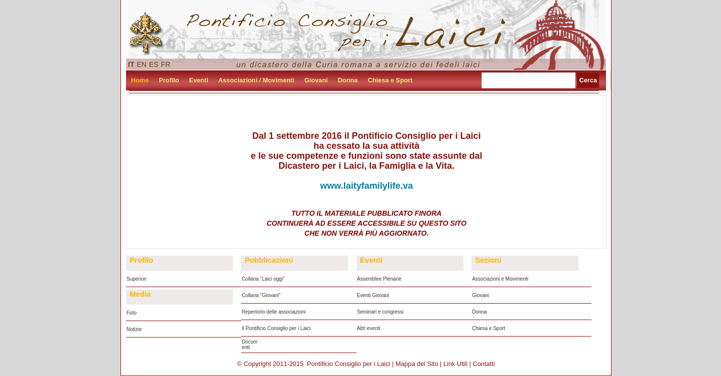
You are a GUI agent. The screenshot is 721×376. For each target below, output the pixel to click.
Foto (131, 313)
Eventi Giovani (373, 295)
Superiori (136, 279)
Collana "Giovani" (261, 295)
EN (142, 64)
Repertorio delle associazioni (274, 312)
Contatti (484, 364)
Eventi (198, 80)
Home (140, 80)
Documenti (250, 344)
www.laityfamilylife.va (366, 186)
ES (153, 64)
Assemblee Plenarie (379, 279)
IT (131, 64)
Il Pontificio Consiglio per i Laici (276, 328)
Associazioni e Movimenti (500, 279)
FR (165, 64)
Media (140, 294)
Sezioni (488, 260)
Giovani (316, 80)
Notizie (134, 329)
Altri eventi (368, 328)
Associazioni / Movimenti (256, 80)
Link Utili (456, 364)
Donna (348, 80)
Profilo (169, 80)
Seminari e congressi (380, 312)
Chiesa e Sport (390, 80)
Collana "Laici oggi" (263, 279)
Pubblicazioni (268, 260)
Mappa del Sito (417, 364)
